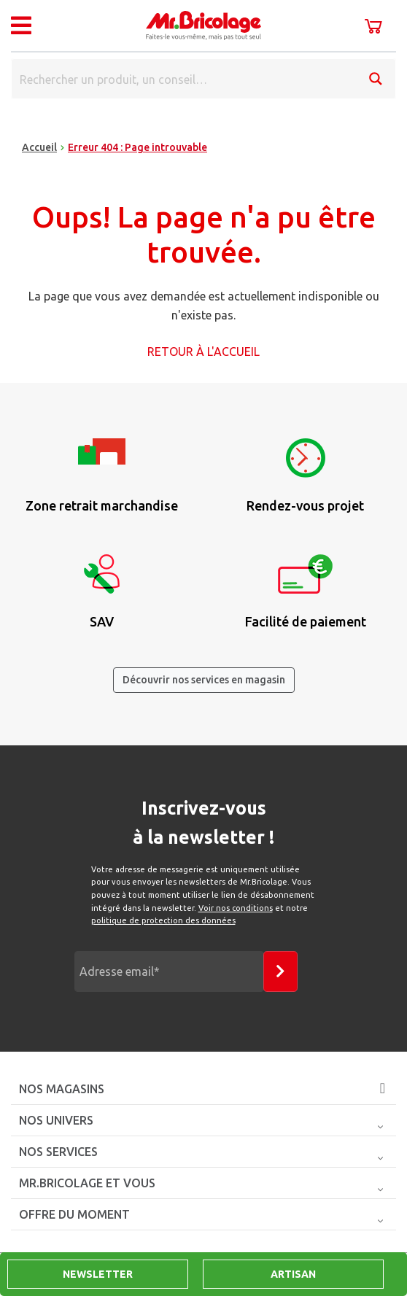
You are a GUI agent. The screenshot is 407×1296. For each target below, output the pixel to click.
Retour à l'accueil (203, 351)
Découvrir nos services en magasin (204, 680)
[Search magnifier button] (375, 78)
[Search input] (184, 78)
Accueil (39, 147)
